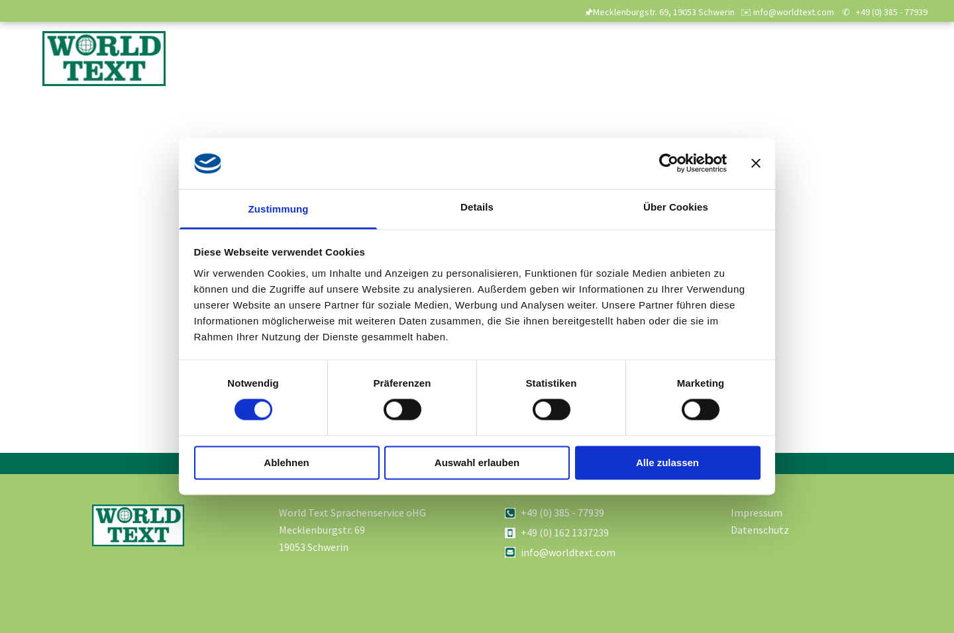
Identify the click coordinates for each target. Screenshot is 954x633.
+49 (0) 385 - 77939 (892, 12)
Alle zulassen (667, 462)
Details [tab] (477, 207)
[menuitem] (459, 64)
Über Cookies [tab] (675, 207)
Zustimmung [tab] (278, 209)
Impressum (756, 512)
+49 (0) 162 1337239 (565, 532)
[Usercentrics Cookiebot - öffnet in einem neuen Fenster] (669, 163)
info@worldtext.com (568, 552)
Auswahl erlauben (477, 462)
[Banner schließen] (756, 163)
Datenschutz (760, 529)
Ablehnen (286, 462)
